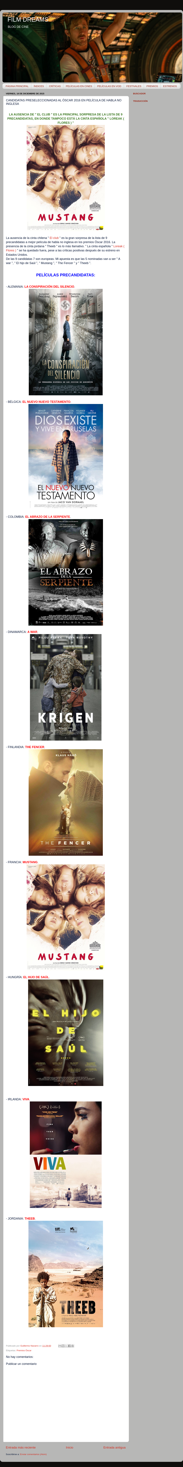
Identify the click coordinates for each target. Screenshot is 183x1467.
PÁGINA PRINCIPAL (17, 86)
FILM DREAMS (27, 19)
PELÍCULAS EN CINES (79, 86)
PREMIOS (152, 86)
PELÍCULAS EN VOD (109, 86)
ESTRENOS (170, 86)
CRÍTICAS (55, 86)
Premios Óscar (24, 1350)
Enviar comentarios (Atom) (33, 1454)
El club (54, 238)
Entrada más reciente (21, 1447)
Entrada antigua (114, 1447)
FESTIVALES (133, 86)
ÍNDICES (39, 86)
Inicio (69, 1447)
